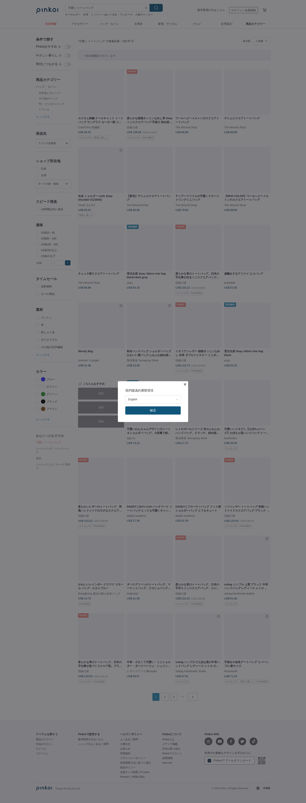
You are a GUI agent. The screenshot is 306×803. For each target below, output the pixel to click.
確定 (153, 410)
